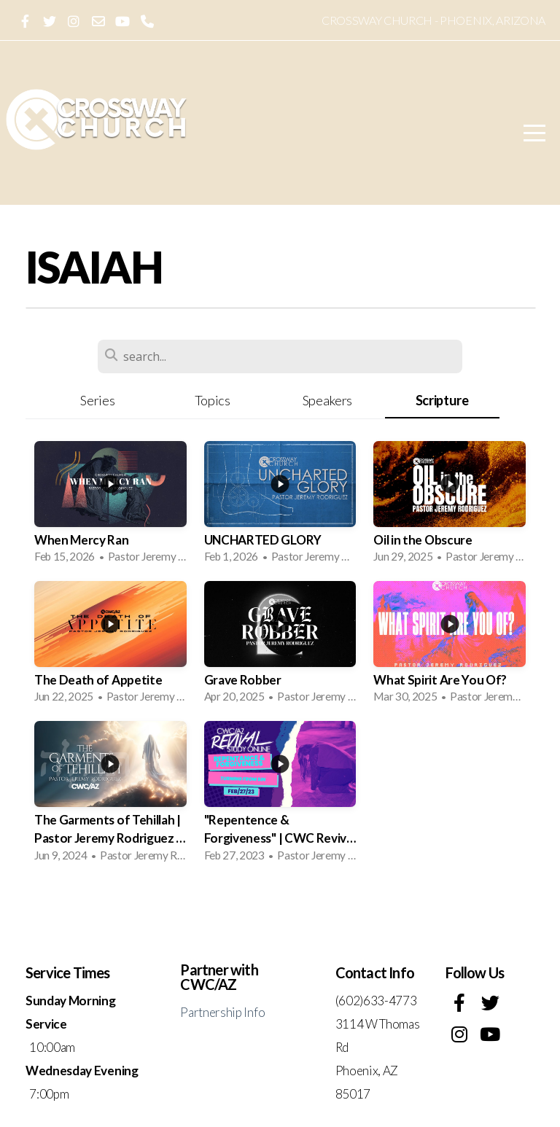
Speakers (327, 400)
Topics (212, 400)
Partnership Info (222, 1012)
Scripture (442, 400)
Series (97, 400)
